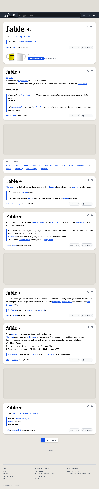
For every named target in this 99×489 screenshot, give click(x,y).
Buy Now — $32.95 (36, 58)
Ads (4, 468)
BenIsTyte (15, 360)
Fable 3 (25, 165)
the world (32, 337)
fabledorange (31, 168)
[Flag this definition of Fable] (92, 180)
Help (4, 471)
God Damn (12, 310)
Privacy (5, 474)
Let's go (35, 354)
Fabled (8, 168)
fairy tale (26, 36)
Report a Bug (39, 471)
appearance (82, 83)
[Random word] (78, 15)
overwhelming (18, 107)
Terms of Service (9, 476)
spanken (25, 413)
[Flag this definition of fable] (91, 26)
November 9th (24, 239)
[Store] (84, 15)
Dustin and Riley (17, 430)
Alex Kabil (15, 315)
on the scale (67, 301)
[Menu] (94, 15)
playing (25, 192)
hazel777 (14, 47)
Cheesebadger (17, 204)
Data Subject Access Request (44, 479)
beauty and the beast (27, 42)
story (20, 36)
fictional (14, 36)
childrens (52, 187)
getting (31, 198)
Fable (8, 165)
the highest (56, 301)
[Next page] (53, 440)
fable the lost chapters (52, 165)
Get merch (87, 47)
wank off (51, 354)
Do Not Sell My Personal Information (78, 474)
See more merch (50, 58)
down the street (27, 95)
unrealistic (80, 222)
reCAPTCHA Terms (73, 471)
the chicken (17, 413)
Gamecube (12, 236)
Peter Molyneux (38, 222)
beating (75, 187)
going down (48, 239)
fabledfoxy (19, 168)
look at (29, 310)
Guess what (12, 354)
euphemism (23, 80)
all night (18, 418)
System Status (40, 476)
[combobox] (49, 15)
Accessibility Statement (43, 468)
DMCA (5, 479)
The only (9, 187)
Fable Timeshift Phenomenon (76, 165)
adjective (9, 77)
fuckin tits (41, 310)
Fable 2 (16, 165)
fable (7, 47)
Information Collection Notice (44, 474)
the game (54, 222)
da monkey (34, 413)
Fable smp (35, 165)
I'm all (10, 421)
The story (10, 337)
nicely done (15, 334)
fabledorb (44, 168)
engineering (38, 107)
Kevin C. (14, 245)
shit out (66, 198)
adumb (14, 116)
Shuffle (49, 450)
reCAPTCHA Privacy (73, 468)
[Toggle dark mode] (89, 15)
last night (25, 418)
